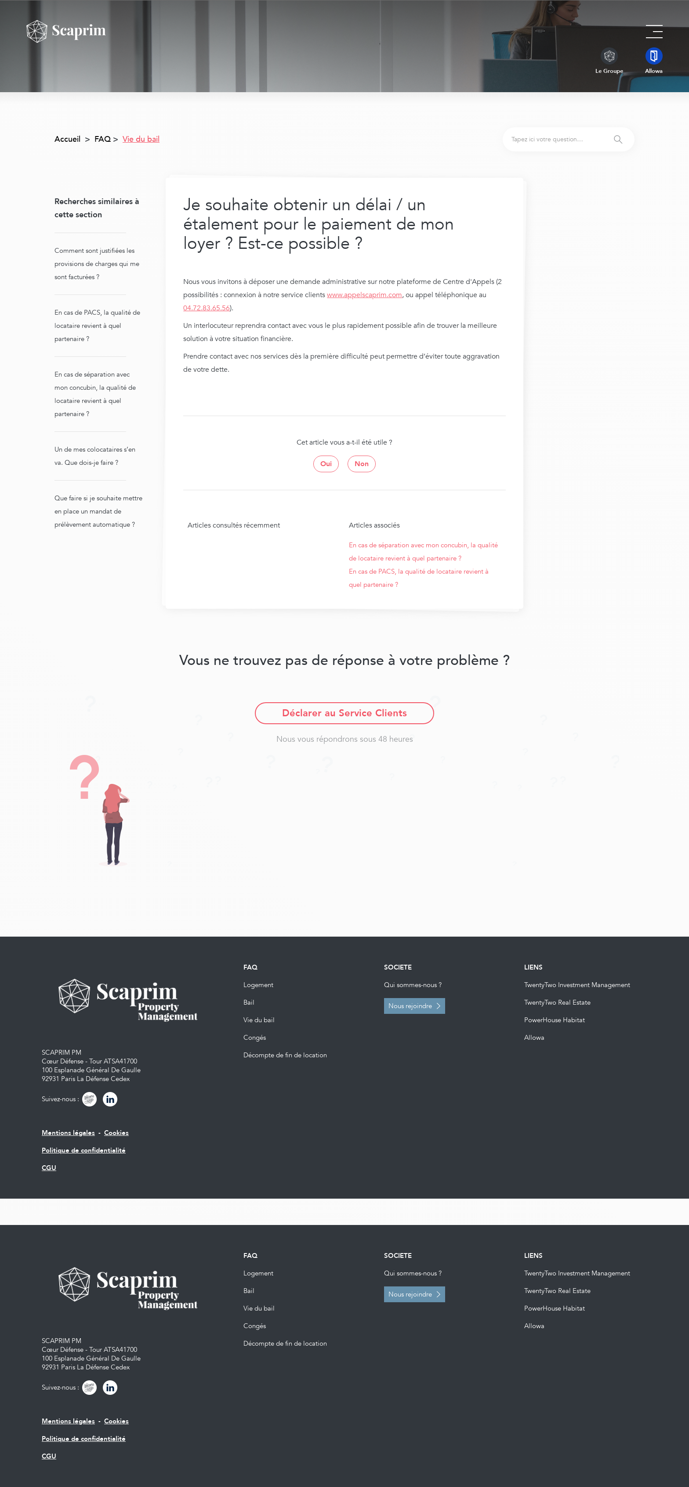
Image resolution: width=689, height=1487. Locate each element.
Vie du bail (259, 1020)
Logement (258, 985)
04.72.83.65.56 (206, 308)
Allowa (534, 1037)
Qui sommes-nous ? (413, 985)
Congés (254, 1037)
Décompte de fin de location (285, 1055)
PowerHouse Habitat (554, 1020)
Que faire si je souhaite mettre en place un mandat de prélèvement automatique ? (98, 511)
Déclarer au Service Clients (344, 713)
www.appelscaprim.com (364, 295)
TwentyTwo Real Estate (557, 1002)
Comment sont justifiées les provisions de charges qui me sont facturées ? (96, 263)
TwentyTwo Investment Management (577, 985)
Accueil (67, 139)
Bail (248, 1002)
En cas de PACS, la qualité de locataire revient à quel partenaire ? (97, 325)
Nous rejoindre (410, 1006)
